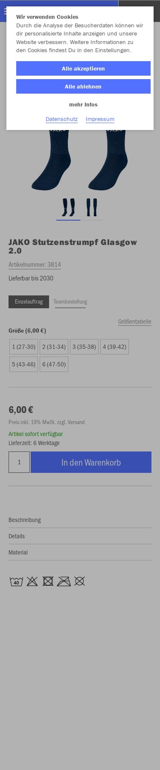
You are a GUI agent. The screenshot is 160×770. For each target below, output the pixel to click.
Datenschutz (62, 119)
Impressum (100, 119)
